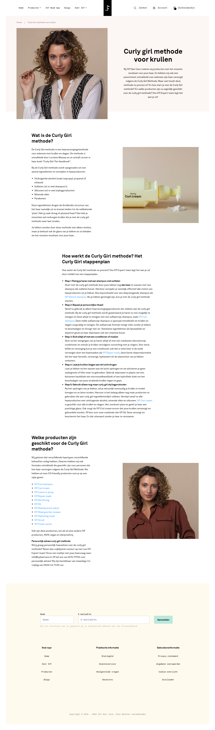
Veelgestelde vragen (107, 672)
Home (21, 8)
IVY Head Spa (53, 8)
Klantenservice (107, 664)
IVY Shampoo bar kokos (46, 508)
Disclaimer (168, 680)
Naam (57, 618)
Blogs (67, 8)
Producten (33, 8)
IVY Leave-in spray (44, 492)
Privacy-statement (168, 656)
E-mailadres (113, 618)
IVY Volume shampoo (75, 297)
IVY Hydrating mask (44, 516)
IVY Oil (37, 504)
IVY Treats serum (43, 524)
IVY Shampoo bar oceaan (47, 512)
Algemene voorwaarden (168, 664)
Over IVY (80, 8)
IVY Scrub (39, 520)
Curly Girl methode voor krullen (42, 22)
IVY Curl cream (144, 401)
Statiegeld (107, 656)
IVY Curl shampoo (43, 484)
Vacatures (107, 680)
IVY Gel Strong (41, 500)
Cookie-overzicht (168, 672)
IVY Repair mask (111, 353)
